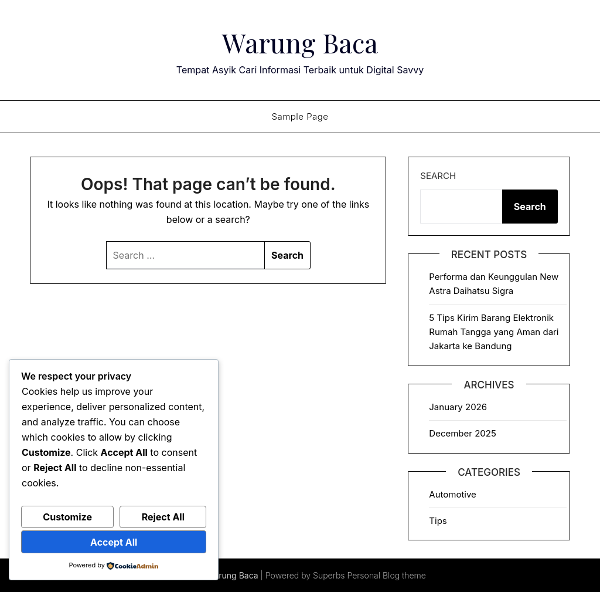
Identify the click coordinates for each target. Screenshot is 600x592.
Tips (437, 520)
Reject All (163, 517)
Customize (67, 517)
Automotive (452, 494)
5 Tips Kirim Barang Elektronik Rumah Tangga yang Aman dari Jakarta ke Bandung (493, 332)
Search (438, 175)
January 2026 (458, 406)
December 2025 (462, 433)
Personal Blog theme (386, 575)
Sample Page (299, 116)
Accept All (113, 542)
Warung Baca (300, 41)
